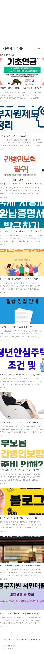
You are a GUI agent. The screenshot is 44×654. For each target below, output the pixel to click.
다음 (32, 632)
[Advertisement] (22, 22)
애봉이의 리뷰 (13, 48)
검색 (34, 48)
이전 (11, 632)
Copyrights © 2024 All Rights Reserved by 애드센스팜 (21, 639)
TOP (39, 640)
